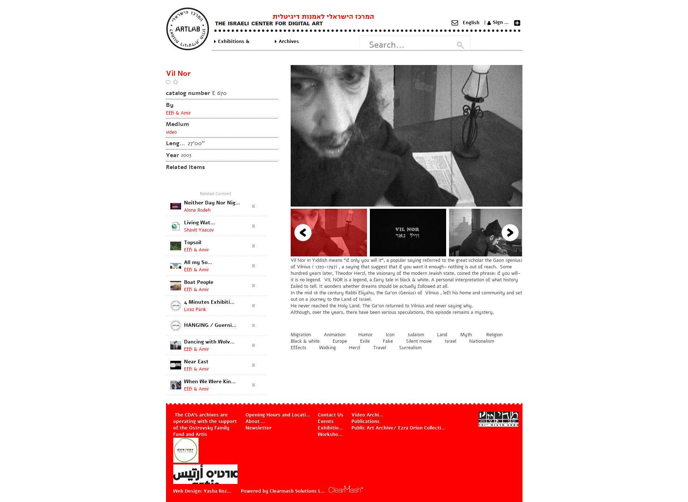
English (471, 23)
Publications (365, 421)
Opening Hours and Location (278, 415)
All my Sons (198, 262)
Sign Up (502, 22)
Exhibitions (331, 428)
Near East (196, 361)
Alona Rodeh (197, 210)
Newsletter (258, 428)
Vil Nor (178, 73)
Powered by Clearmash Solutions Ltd (283, 491)
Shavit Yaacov (199, 230)
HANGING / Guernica (210, 325)
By (170, 105)
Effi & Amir (178, 113)
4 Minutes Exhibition (210, 302)
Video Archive (367, 415)
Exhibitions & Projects (233, 41)
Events (326, 421)
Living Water (200, 222)
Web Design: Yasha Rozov (202, 491)
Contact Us (330, 415)
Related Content (215, 193)
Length (176, 143)
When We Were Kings (210, 381)
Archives (289, 41)
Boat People (198, 282)
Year (172, 155)
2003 (186, 155)
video (171, 132)
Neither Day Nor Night (212, 202)
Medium (177, 124)
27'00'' (196, 143)
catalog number (188, 93)
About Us (256, 421)
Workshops (330, 434)
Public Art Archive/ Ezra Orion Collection (398, 428)
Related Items (185, 167)
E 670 (219, 93)
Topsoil (192, 242)
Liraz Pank (195, 309)
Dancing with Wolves (209, 341)
